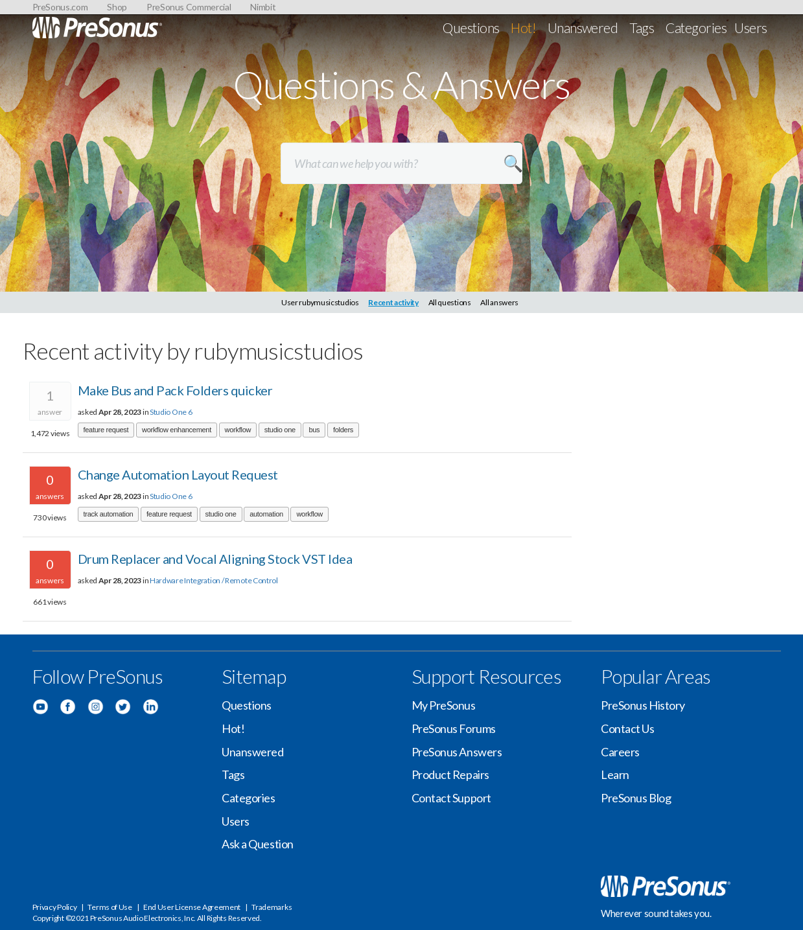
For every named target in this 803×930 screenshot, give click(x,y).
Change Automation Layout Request (178, 474)
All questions (449, 302)
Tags (641, 27)
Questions (471, 27)
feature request (106, 430)
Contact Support (451, 798)
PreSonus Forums (454, 728)
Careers (620, 752)
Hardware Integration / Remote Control (214, 580)
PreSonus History (643, 705)
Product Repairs (450, 774)
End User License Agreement (191, 907)
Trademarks (271, 907)
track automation (109, 514)
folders (343, 430)
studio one (280, 430)
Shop (117, 6)
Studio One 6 (171, 412)
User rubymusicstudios (320, 302)
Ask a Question (258, 844)
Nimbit (262, 6)
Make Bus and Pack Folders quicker (175, 390)
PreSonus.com (60, 6)
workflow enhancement (176, 430)
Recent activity (393, 302)
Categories (696, 27)
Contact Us (628, 728)
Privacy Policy (54, 907)
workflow (238, 430)
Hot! (523, 27)
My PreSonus (444, 705)
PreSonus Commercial (188, 6)
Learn (615, 774)
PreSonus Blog (636, 798)
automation (266, 514)
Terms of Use (109, 907)
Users (750, 27)
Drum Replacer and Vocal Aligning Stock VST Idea (215, 558)
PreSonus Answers (457, 752)
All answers (499, 302)
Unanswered (583, 27)
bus (314, 430)
